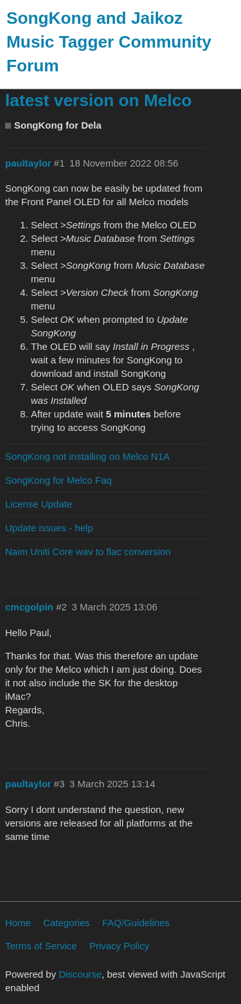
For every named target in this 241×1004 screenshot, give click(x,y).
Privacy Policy (119, 945)
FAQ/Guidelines (136, 922)
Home (18, 922)
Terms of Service (41, 945)
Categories (66, 922)
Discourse (80, 974)
